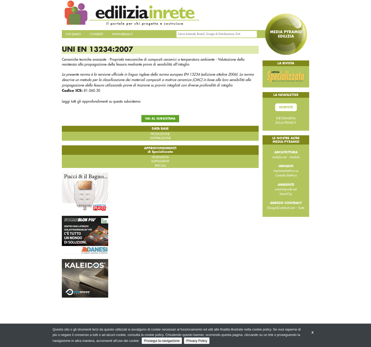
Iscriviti (286, 107)
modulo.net (279, 157)
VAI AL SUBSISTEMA (160, 118)
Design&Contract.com (281, 207)
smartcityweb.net (286, 189)
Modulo (295, 157)
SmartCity (286, 193)
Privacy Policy (196, 341)
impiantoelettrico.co (285, 170)
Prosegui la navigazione (162, 341)
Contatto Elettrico (286, 175)
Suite (301, 207)
